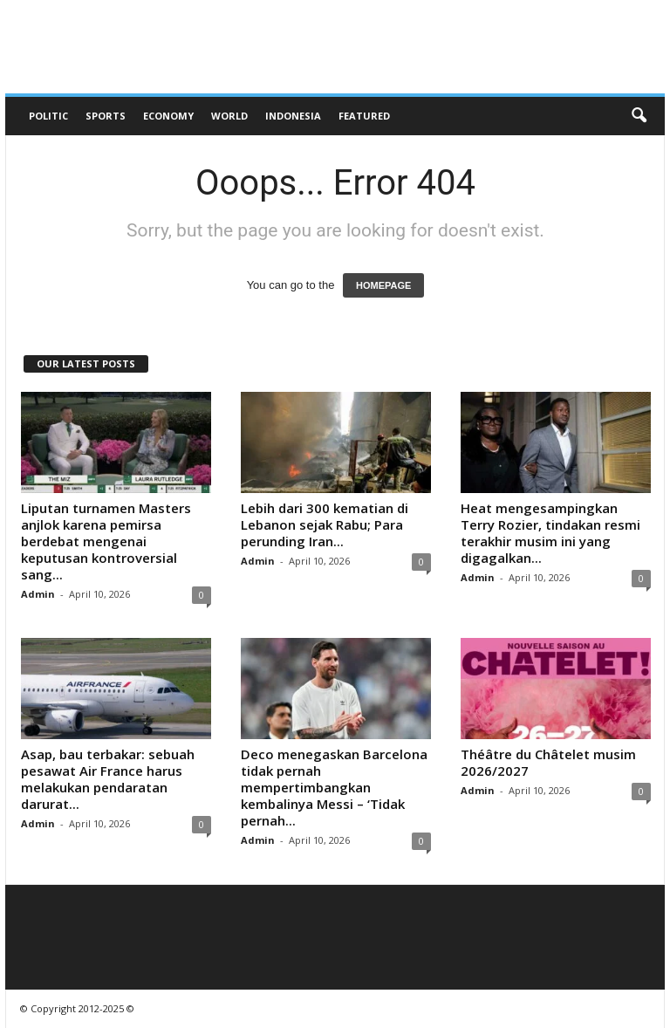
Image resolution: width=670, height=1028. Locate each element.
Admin (38, 593)
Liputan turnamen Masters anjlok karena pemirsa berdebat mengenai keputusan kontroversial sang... (106, 541)
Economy (168, 115)
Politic (48, 115)
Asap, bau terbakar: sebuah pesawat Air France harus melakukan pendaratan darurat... (108, 778)
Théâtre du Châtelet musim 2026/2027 (548, 762)
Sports (105, 115)
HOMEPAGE (383, 285)
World (229, 115)
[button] (638, 116)
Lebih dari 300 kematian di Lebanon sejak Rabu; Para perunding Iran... (324, 524)
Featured (364, 115)
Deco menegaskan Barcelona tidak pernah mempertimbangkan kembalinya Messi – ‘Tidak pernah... (334, 787)
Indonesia (293, 115)
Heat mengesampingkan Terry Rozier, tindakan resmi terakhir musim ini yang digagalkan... (550, 532)
